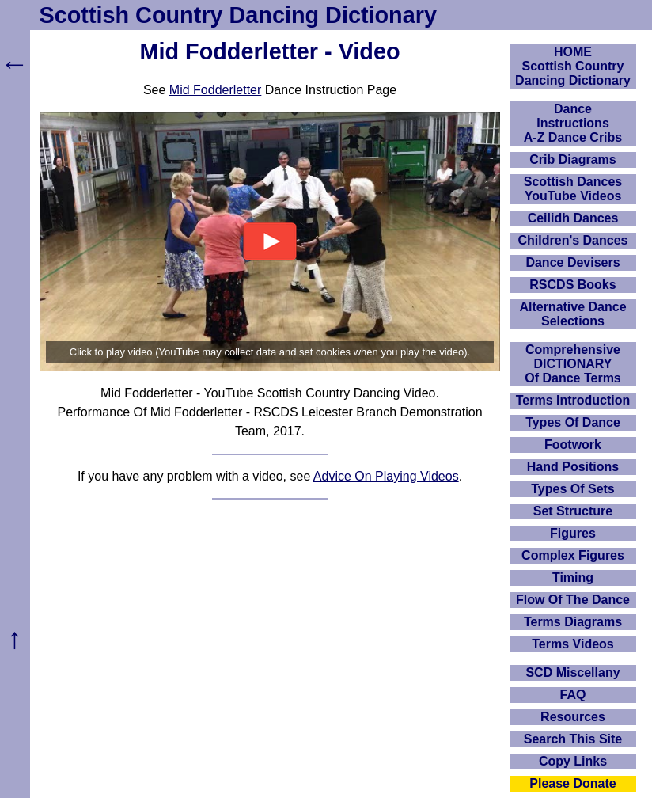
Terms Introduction (573, 400)
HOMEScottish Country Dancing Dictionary (573, 66)
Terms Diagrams (573, 622)
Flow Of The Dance (573, 599)
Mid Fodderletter (215, 90)
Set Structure (572, 511)
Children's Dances (573, 240)
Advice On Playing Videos (386, 476)
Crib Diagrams (572, 159)
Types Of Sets (573, 489)
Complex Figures (572, 555)
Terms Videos (572, 644)
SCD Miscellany (572, 672)
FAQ (573, 694)
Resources (572, 717)
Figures (573, 533)
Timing (572, 577)
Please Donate (572, 783)
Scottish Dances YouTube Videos (573, 189)
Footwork (572, 444)
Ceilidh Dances (573, 218)
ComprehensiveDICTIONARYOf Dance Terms (573, 364)
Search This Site (573, 739)
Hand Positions (573, 466)
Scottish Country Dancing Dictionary (238, 15)
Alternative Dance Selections (572, 314)
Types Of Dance (572, 422)
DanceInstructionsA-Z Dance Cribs (573, 123)
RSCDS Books (572, 284)
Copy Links (573, 761)
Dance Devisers (572, 262)
